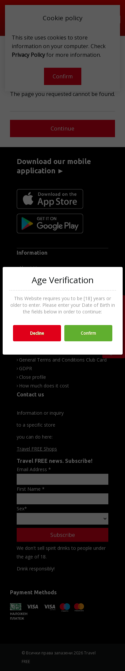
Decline (37, 333)
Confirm (88, 333)
